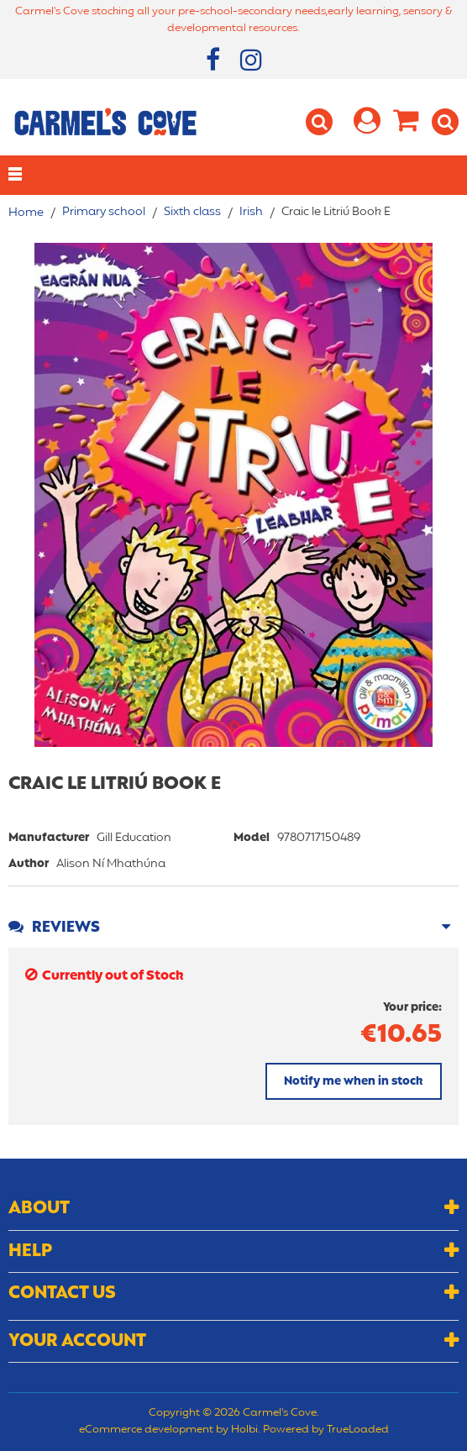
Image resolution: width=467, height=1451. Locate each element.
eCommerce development (146, 1430)
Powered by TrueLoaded (326, 1430)
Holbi (244, 1430)
